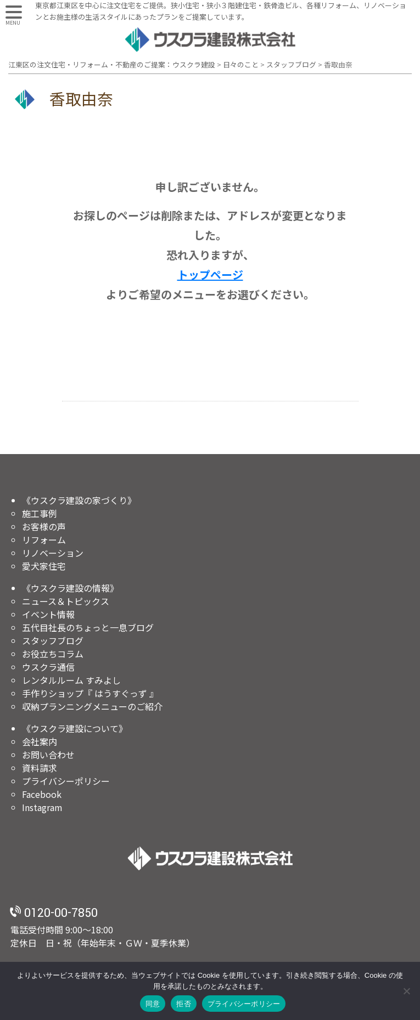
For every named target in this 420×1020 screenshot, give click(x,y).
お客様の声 (44, 526)
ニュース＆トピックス (65, 601)
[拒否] (406, 990)
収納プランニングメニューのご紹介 (92, 706)
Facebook (41, 794)
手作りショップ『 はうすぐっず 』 (90, 693)
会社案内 (39, 741)
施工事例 (39, 513)
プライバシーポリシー (66, 780)
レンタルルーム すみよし (71, 680)
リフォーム (44, 539)
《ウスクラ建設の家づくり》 (79, 500)
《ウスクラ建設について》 (74, 728)
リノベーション (52, 552)
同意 (152, 1004)
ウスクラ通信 (48, 666)
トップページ (210, 274)
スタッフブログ (52, 640)
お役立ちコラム (52, 653)
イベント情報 (48, 614)
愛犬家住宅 (44, 566)
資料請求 (39, 767)
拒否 (183, 1004)
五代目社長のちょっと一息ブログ (88, 627)
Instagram (42, 807)
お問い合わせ (48, 754)
